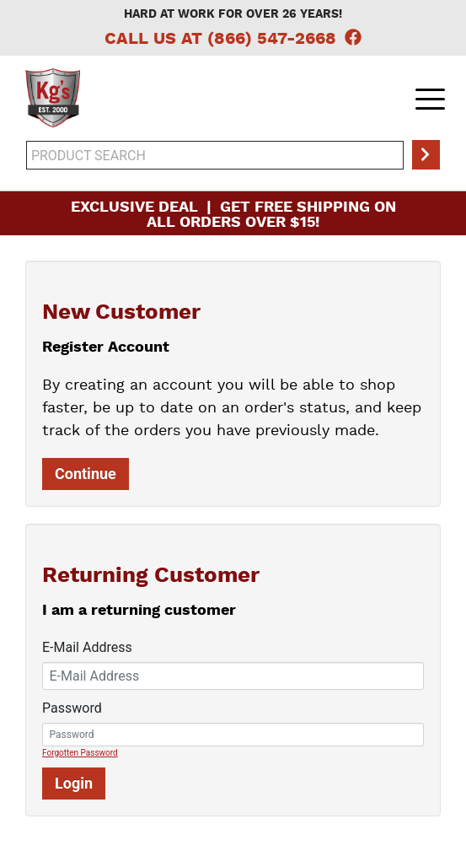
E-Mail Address (87, 647)
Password (72, 708)
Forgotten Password (80, 752)
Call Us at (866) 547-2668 (220, 39)
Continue (85, 473)
